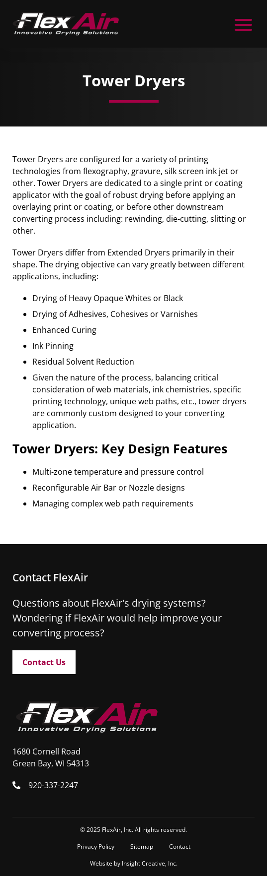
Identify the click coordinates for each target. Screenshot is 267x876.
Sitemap (141, 846)
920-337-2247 (53, 785)
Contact (179, 846)
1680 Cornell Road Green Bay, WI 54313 (50, 757)
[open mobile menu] (243, 24)
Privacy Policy (95, 846)
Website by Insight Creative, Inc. (134, 863)
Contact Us (44, 662)
